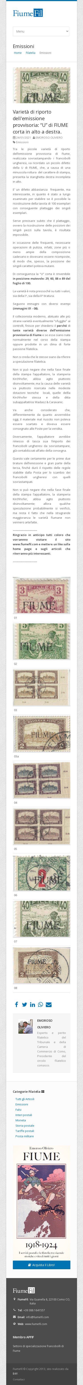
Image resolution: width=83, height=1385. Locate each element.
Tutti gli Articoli (24, 1099)
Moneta (20, 1120)
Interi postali (23, 1115)
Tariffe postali (24, 1131)
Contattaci (19, 1379)
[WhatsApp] (40, 1006)
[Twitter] (24, 1006)
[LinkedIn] (32, 1006)
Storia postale (24, 1126)
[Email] (48, 1006)
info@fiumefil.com (37, 1317)
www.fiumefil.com (36, 1324)
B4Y (15, 1373)
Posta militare (24, 1136)
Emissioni (22, 142)
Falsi (18, 1110)
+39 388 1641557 (34, 1310)
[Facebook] (16, 1006)
